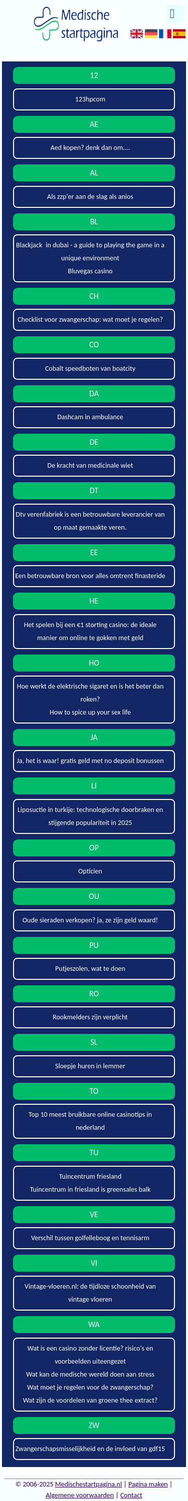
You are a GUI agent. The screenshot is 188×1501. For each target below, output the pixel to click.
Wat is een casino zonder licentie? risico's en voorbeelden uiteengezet (90, 1355)
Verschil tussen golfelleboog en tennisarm (90, 1238)
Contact (131, 1495)
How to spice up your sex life (90, 712)
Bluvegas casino (90, 271)
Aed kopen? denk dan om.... (90, 147)
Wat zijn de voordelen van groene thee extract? (90, 1400)
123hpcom (90, 99)
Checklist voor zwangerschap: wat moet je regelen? (90, 319)
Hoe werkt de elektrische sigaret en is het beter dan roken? (90, 693)
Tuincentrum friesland (90, 1176)
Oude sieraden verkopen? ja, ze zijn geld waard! (90, 920)
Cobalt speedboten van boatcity (90, 368)
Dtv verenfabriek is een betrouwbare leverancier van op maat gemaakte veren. (90, 521)
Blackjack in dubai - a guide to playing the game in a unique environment (90, 251)
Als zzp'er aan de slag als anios (90, 196)
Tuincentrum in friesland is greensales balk (90, 1189)
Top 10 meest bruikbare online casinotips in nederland (90, 1121)
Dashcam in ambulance (90, 417)
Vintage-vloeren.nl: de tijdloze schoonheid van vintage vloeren (90, 1293)
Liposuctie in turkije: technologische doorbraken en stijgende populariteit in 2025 (90, 816)
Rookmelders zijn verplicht (90, 1017)
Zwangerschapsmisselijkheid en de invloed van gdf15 (90, 1449)
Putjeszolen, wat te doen (90, 968)
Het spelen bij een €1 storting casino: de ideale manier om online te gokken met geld (90, 631)
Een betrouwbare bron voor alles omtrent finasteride (90, 576)
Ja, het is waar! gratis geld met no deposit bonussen (90, 760)
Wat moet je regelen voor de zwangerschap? (90, 1387)
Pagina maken (148, 1484)
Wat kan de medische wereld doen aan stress (90, 1374)
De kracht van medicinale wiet (90, 465)
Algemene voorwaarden (80, 1495)
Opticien (90, 871)
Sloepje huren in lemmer (90, 1066)
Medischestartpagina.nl (88, 1484)
